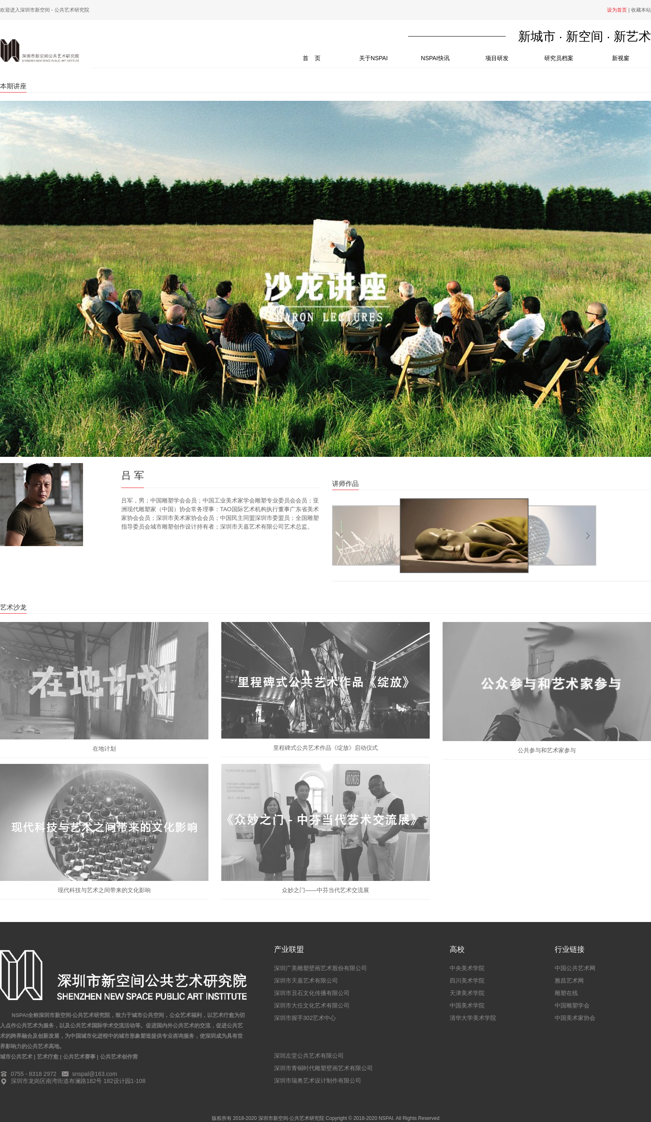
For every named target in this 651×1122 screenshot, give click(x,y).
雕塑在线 (566, 993)
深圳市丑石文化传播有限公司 (312, 993)
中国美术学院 (467, 1005)
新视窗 (620, 58)
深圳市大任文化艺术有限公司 (312, 1005)
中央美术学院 (467, 968)
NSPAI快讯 (435, 58)
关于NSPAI (373, 58)
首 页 (322, 55)
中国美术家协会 (575, 1018)
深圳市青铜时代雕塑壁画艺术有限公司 (323, 1068)
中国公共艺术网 (575, 968)
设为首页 (617, 10)
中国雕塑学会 (572, 1005)
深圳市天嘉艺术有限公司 (306, 980)
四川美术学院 (467, 980)
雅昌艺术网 (569, 980)
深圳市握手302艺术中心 (305, 1018)
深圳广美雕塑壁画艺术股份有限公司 (320, 968)
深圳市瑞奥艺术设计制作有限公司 (317, 1080)
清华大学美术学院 (473, 1018)
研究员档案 (558, 58)
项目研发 (497, 58)
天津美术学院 (467, 993)
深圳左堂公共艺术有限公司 (309, 1055)
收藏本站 (641, 10)
